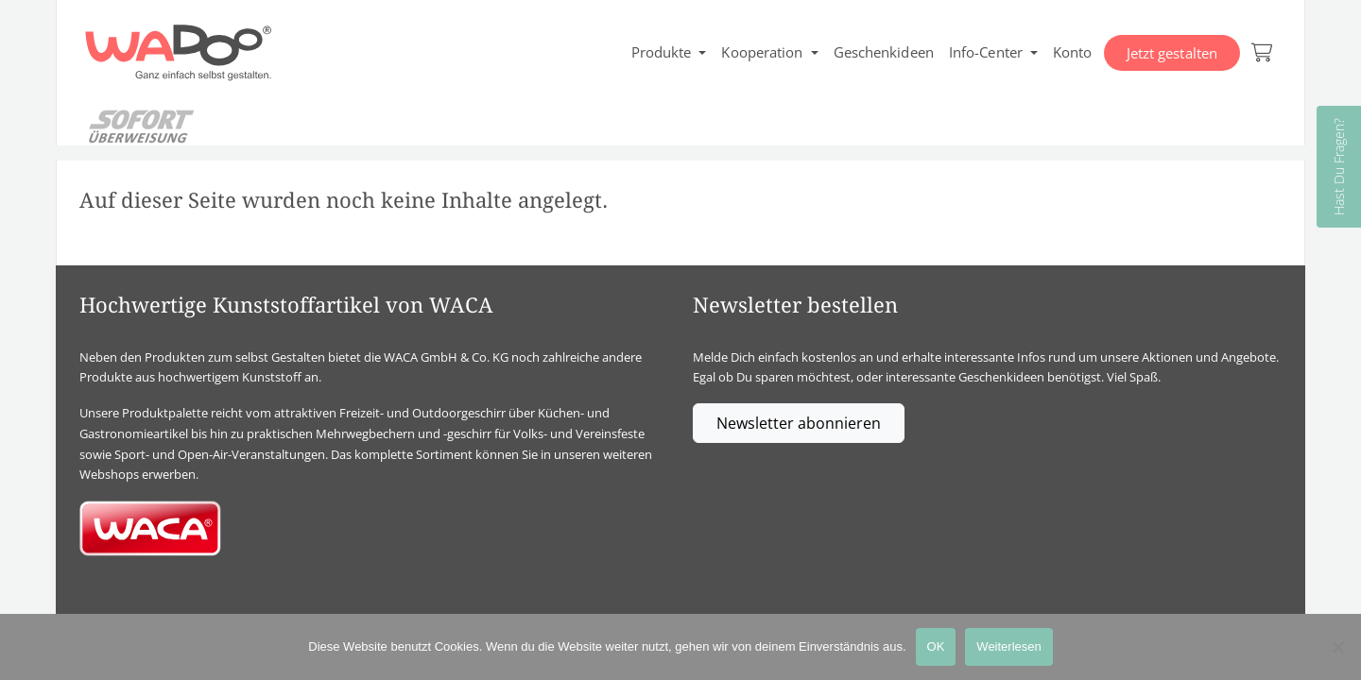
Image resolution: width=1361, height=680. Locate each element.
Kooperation (761, 51)
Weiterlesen (1008, 646)
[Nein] (1337, 647)
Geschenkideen (884, 51)
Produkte (661, 51)
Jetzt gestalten (1172, 52)
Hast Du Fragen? (1339, 166)
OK (936, 646)
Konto (1073, 51)
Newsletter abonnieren (798, 423)
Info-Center (986, 51)
